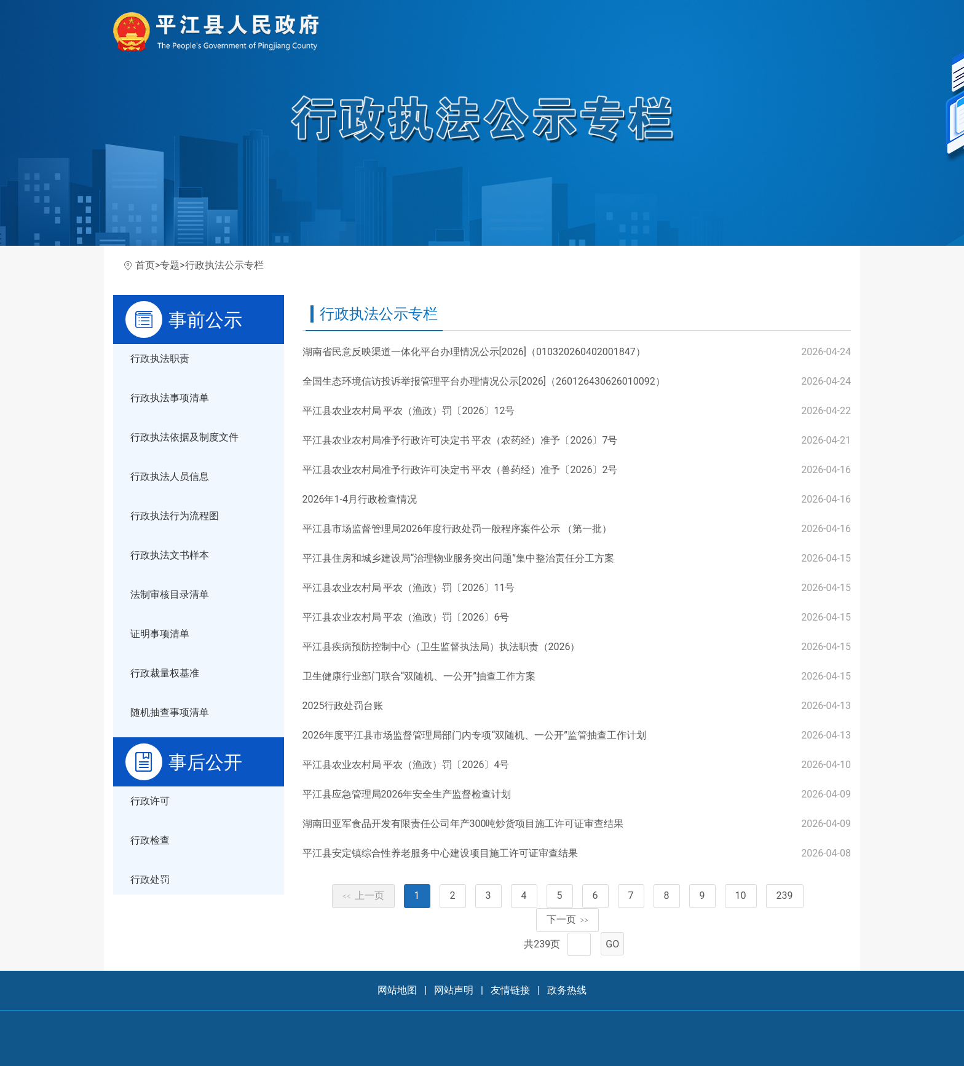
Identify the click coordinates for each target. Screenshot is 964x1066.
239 (784, 895)
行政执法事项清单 (169, 398)
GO (612, 944)
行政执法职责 (159, 358)
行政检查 (150, 840)
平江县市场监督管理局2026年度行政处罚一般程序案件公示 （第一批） (457, 529)
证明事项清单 (159, 634)
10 (740, 895)
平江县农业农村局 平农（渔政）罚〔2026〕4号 (406, 764)
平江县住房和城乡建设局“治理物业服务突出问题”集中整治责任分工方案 (458, 558)
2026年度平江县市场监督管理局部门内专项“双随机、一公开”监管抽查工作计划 (474, 735)
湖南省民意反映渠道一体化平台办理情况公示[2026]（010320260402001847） (474, 352)
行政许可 (150, 801)
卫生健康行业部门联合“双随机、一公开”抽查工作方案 (418, 676)
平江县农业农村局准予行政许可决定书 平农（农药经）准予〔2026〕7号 (460, 440)
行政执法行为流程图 (174, 516)
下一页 (567, 919)
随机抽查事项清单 (169, 712)
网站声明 (453, 990)
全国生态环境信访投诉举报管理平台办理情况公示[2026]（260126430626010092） (483, 381)
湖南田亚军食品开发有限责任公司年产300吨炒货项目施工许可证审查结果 (463, 823)
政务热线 (567, 990)
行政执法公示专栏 (224, 265)
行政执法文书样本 (169, 555)
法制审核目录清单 (169, 594)
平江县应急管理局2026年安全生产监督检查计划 (407, 794)
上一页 (363, 895)
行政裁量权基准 (164, 673)
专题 (170, 265)
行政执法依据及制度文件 (184, 437)
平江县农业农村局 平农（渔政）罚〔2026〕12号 (408, 411)
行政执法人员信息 (169, 476)
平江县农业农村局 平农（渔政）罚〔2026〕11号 (408, 588)
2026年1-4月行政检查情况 (359, 499)
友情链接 (510, 990)
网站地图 (397, 990)
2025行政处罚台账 (343, 705)
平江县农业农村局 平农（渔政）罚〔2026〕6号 (406, 617)
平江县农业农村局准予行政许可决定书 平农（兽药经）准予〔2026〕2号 (460, 470)
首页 (145, 265)
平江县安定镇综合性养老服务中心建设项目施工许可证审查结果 (440, 853)
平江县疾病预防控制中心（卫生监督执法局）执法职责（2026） (441, 647)
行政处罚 (150, 879)
